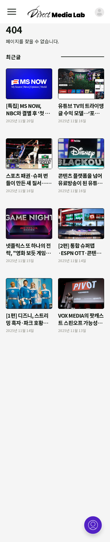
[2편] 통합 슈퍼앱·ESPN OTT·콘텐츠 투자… (79, 253)
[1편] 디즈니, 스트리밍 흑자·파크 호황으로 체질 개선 (27, 323)
